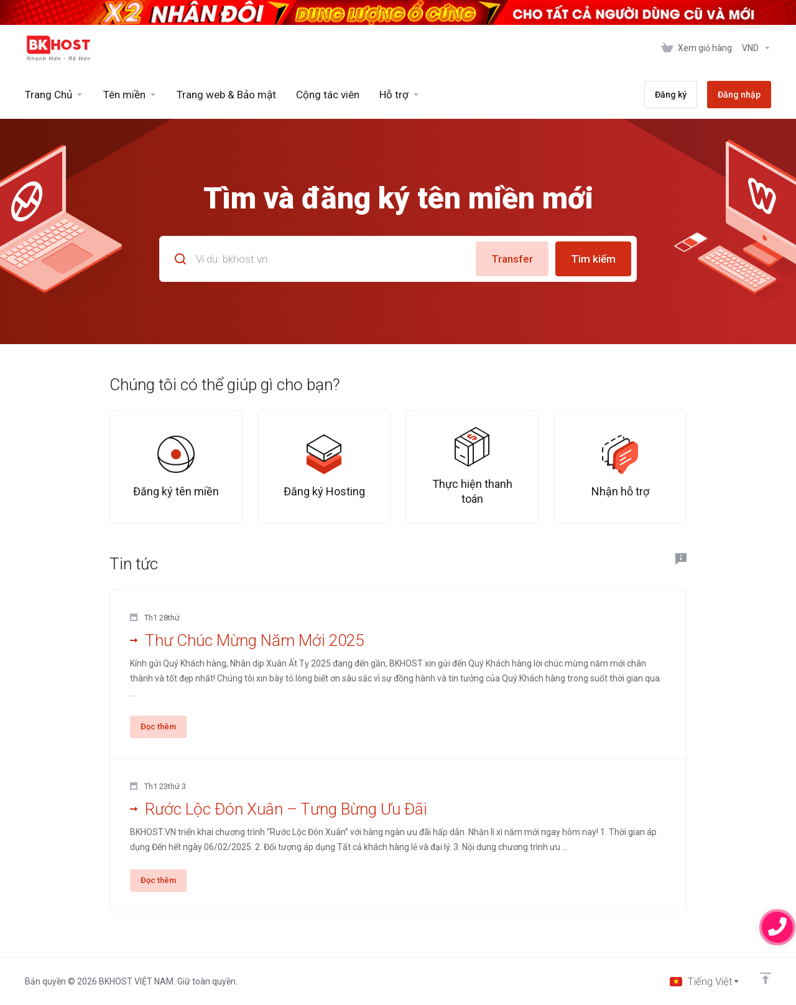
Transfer (512, 259)
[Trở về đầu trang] (765, 978)
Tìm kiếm (593, 259)
